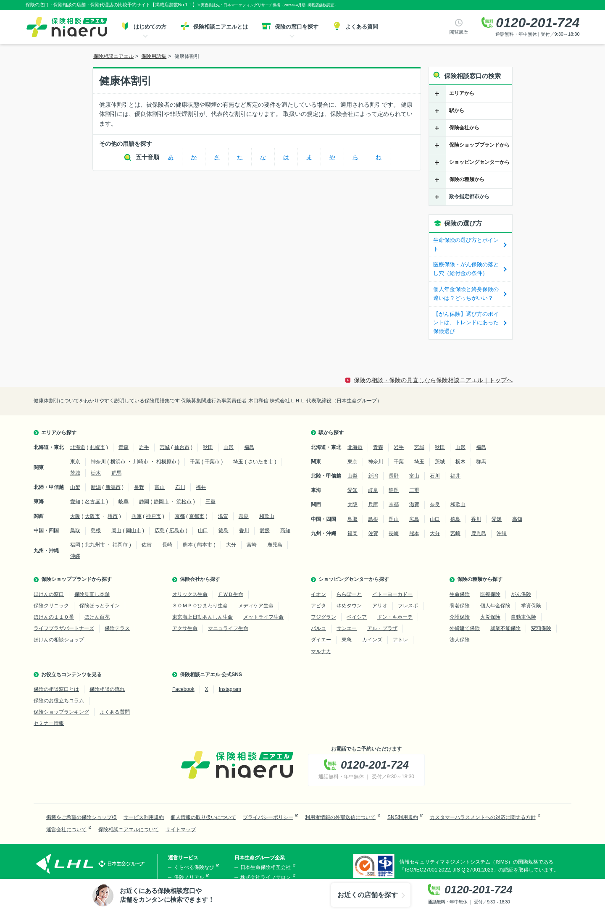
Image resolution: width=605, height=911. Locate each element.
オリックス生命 (190, 594)
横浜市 (118, 462)
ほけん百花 (97, 617)
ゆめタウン (349, 606)
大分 (231, 545)
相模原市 (166, 462)
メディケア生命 (256, 606)
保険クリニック (51, 606)
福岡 (75, 545)
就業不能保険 (505, 628)
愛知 (75, 501)
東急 (347, 640)
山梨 (75, 487)
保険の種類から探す (479, 579)
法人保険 (460, 640)
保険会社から (464, 128)
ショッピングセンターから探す (353, 579)
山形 (229, 447)
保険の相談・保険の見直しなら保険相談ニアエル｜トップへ (433, 380)
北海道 (77, 447)
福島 (249, 447)
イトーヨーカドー (392, 594)
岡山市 (133, 530)
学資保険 (531, 606)
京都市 (196, 516)
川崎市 (140, 462)
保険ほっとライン (99, 606)
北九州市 (95, 545)
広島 (160, 530)
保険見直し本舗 (92, 594)
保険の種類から (466, 179)
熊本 (188, 545)
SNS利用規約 (402, 817)
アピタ (318, 606)
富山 (160, 487)
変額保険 (541, 628)
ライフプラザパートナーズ (64, 628)
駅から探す (331, 433)
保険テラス (117, 628)
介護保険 (460, 617)
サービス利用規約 (144, 817)
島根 (96, 530)
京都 (180, 516)
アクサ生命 (184, 628)
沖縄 (75, 556)
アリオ (379, 606)
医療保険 (490, 594)
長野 (139, 487)
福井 (201, 487)
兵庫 (137, 516)
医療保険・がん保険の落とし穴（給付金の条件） (466, 268)
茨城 (75, 473)
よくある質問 (115, 712)
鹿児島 (274, 545)
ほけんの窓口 (49, 594)
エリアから (461, 93)
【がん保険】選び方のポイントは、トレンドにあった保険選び (466, 323)
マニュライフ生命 (228, 628)
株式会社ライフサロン (265, 877)
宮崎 (252, 545)
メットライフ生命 (263, 617)
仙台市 (181, 447)
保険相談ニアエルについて (128, 829)
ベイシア (357, 617)
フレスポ (408, 606)
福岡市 (120, 545)
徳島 (223, 530)
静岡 (144, 501)
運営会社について (66, 829)
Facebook (183, 689)
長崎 (167, 545)
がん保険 (521, 594)
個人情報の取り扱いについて (203, 817)
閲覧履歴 (459, 31)
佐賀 (147, 545)
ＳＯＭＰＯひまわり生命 (200, 606)
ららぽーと (349, 594)
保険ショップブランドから (479, 145)
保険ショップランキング (61, 712)
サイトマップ (181, 829)
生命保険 (460, 594)
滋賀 (223, 516)
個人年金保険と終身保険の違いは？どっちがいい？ (466, 293)
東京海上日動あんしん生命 (202, 617)
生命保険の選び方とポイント (466, 244)
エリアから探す (58, 433)
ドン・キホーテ (395, 617)
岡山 (116, 530)
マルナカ (321, 651)
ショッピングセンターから (479, 162)
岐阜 (123, 501)
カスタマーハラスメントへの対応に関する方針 (483, 817)
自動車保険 (523, 617)
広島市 (176, 530)
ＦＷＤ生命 (230, 594)
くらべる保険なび (194, 867)
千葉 (195, 462)
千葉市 (212, 462)
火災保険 (490, 617)
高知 (285, 530)
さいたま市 (260, 462)
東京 (75, 462)
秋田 (208, 447)
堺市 (113, 516)
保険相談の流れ (107, 689)
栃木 (96, 473)
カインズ (372, 640)
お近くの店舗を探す (367, 894)
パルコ (318, 628)
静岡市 (161, 501)
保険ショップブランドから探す (76, 579)
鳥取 (75, 530)
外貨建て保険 (465, 628)
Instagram (230, 689)
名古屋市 (95, 501)
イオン (318, 594)
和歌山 (266, 516)
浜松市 (184, 501)
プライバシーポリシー (268, 817)
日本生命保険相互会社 (265, 867)
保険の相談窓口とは (56, 689)
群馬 (116, 473)
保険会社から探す (200, 579)
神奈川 (98, 462)
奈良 (244, 516)
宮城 (165, 447)
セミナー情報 (49, 723)
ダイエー (321, 640)
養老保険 (460, 606)
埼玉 (238, 462)
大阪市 (92, 516)
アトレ (400, 640)
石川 (180, 487)
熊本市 (204, 545)
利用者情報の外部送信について (340, 817)
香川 (244, 530)
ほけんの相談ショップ (59, 640)
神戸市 (153, 516)
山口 (203, 530)
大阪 (75, 516)
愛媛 (265, 530)
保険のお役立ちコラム (59, 701)
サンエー (347, 628)
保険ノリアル (189, 877)
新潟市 (113, 487)
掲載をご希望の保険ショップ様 (81, 817)
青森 (123, 447)
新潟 (96, 487)
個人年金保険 (495, 606)
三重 (210, 501)
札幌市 (97, 447)
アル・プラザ (382, 628)
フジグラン (323, 617)
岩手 (144, 447)
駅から (456, 110)
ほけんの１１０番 (54, 617)
